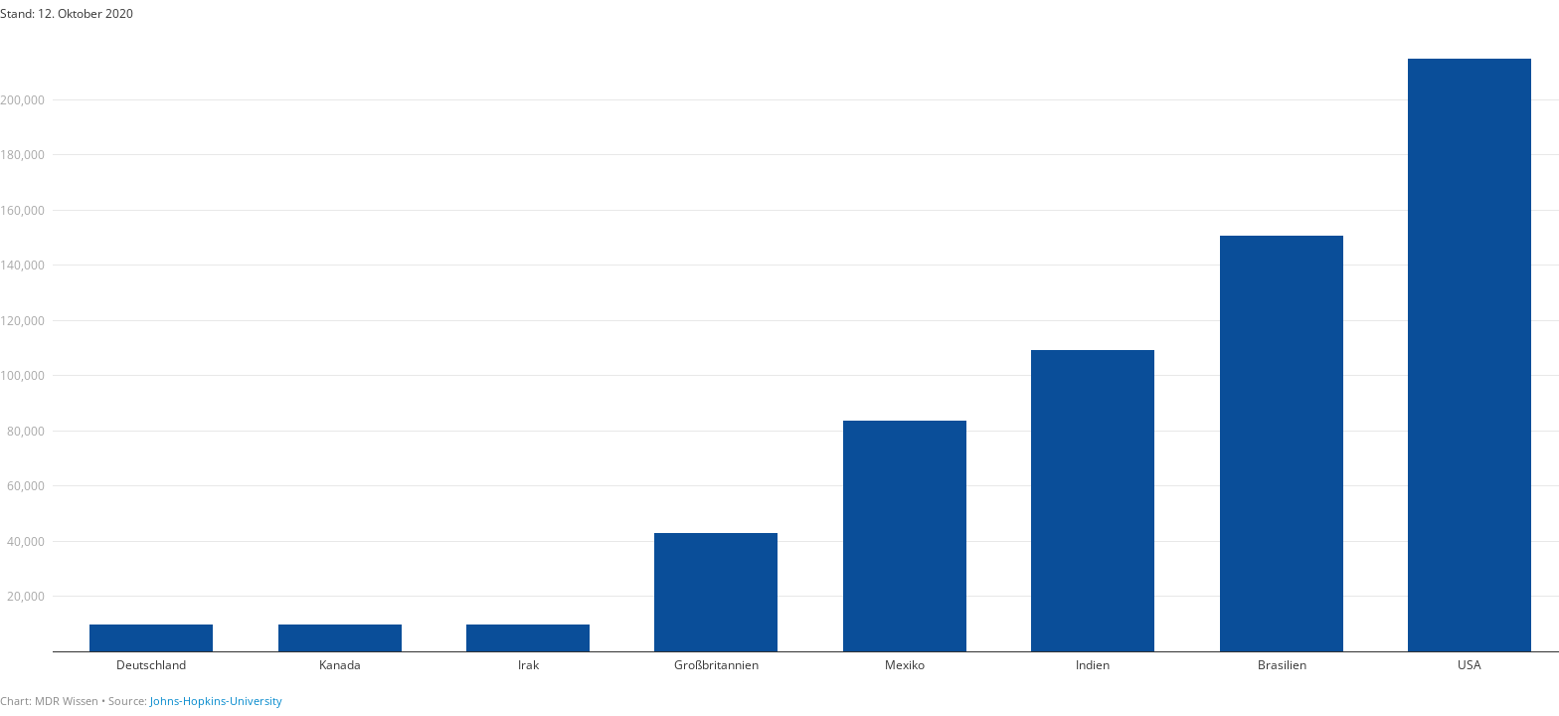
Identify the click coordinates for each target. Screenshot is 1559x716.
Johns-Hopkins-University (216, 700)
